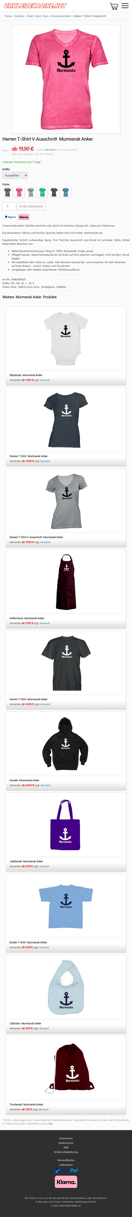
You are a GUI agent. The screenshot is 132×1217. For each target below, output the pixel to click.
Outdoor (19, 16)
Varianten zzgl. (25, 380)
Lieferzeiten (66, 1164)
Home (8, 16)
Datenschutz (66, 1143)
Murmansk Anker (61, 16)
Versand (50, 149)
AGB (66, 1147)
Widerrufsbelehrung (66, 1152)
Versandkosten (66, 1160)
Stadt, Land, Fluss (37, 16)
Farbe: (6, 184)
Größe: (6, 169)
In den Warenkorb (31, 206)
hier (50, 1123)
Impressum (66, 1138)
